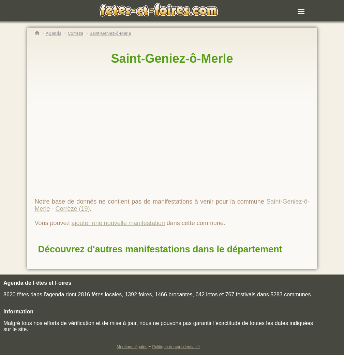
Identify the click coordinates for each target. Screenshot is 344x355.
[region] (172, 128)
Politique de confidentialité (175, 346)
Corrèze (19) (73, 208)
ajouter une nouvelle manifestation (118, 223)
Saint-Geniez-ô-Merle (172, 58)
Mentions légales (132, 346)
